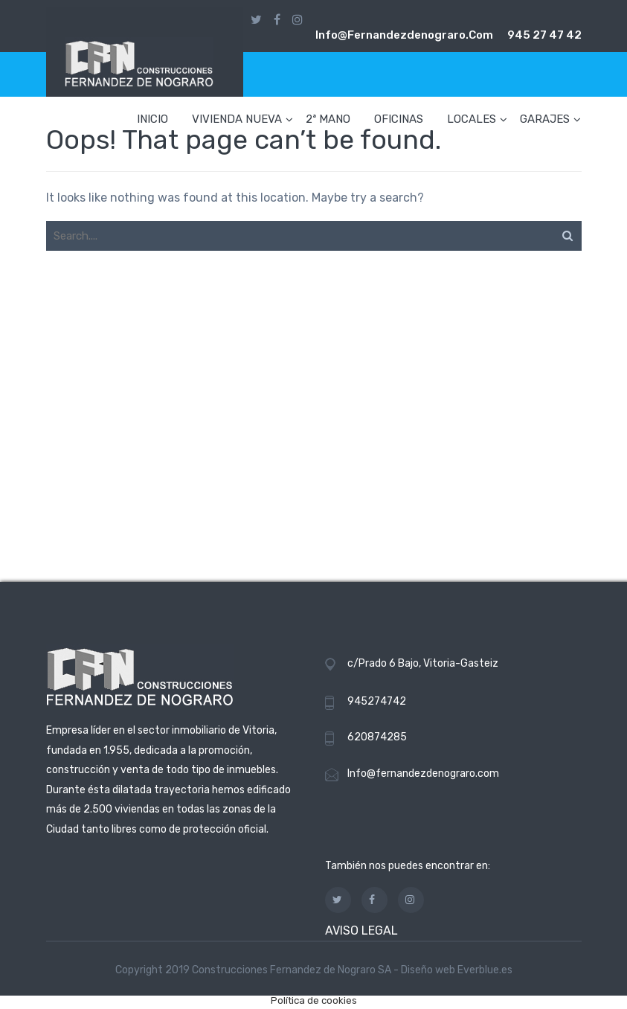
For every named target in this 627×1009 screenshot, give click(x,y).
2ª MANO (328, 119)
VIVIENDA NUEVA (237, 119)
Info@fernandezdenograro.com (423, 773)
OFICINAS (398, 119)
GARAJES (545, 119)
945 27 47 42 (544, 35)
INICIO (152, 119)
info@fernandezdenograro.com (404, 35)
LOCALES (471, 119)
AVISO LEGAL (361, 930)
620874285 (377, 737)
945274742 (376, 701)
